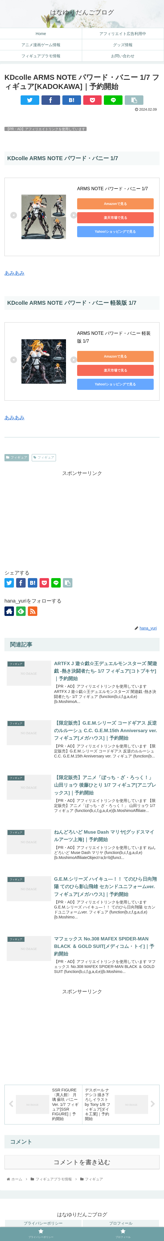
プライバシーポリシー (43, 1223)
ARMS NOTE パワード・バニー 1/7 (113, 188)
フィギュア (16, 457)
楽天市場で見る (115, 218)
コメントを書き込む (82, 1162)
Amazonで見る (115, 204)
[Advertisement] (82, 517)
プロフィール (121, 1223)
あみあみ (14, 273)
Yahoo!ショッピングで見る (115, 232)
